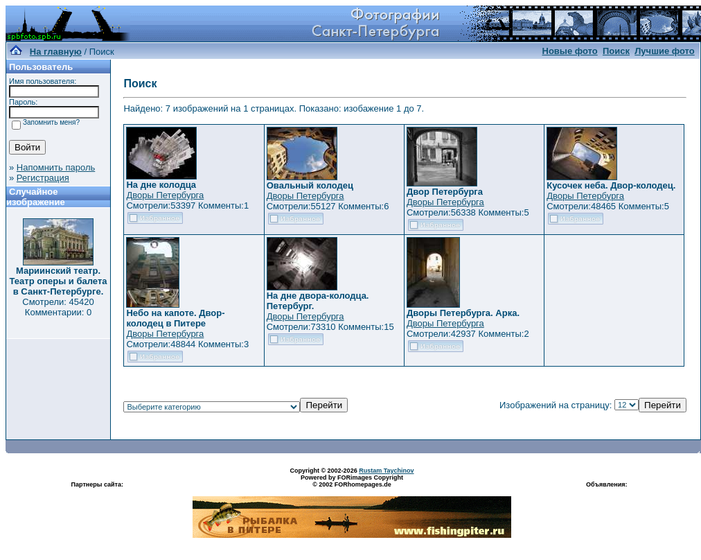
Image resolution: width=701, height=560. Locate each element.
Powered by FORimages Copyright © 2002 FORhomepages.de (352, 481)
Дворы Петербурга (165, 195)
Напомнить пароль (56, 167)
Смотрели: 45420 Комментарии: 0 (58, 307)
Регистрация (43, 178)
